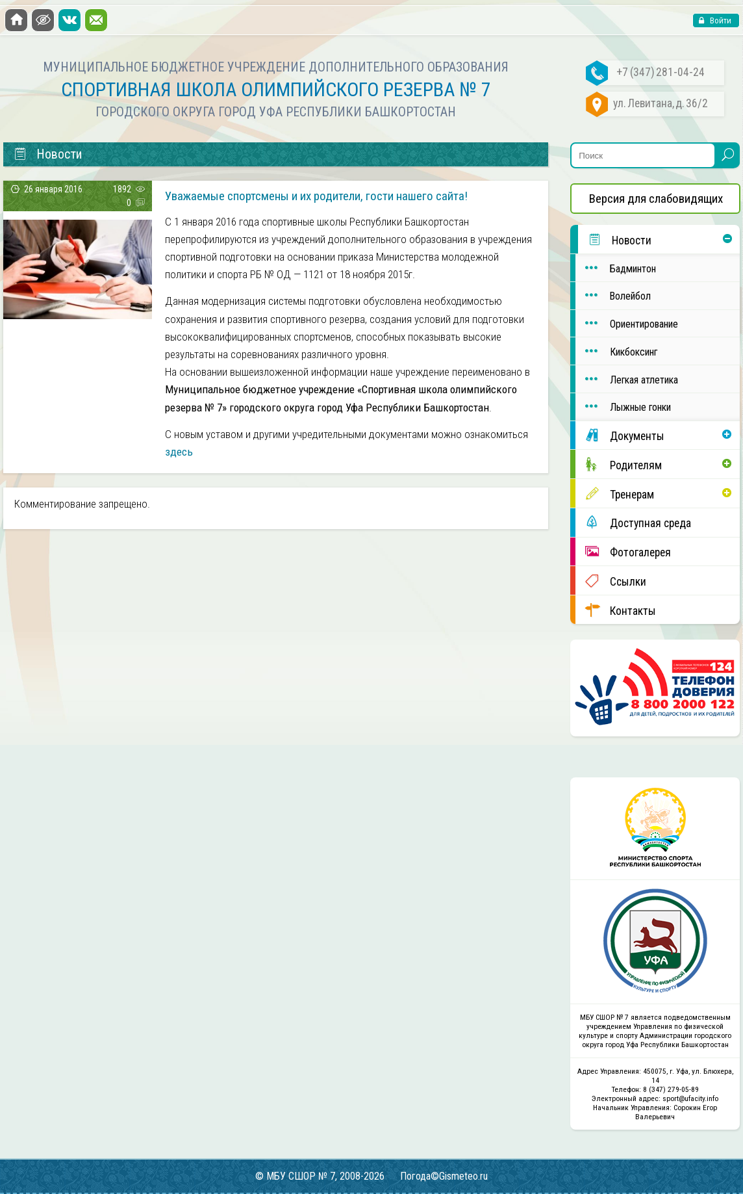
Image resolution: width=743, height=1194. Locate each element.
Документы (619, 435)
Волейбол (613, 295)
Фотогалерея (623, 551)
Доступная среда (633, 522)
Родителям (618, 464)
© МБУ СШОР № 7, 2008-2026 (319, 1176)
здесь (179, 451)
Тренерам (614, 494)
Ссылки (610, 581)
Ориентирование (626, 323)
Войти (719, 20)
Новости (614, 239)
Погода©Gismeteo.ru (444, 1176)
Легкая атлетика (626, 379)
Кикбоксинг (616, 351)
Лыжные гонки (623, 406)
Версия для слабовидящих (656, 198)
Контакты (615, 610)
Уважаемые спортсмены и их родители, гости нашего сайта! (316, 195)
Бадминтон (615, 268)
